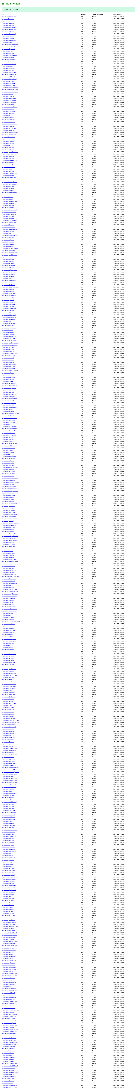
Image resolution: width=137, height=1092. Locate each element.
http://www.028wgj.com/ (8, 887)
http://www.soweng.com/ (8, 587)
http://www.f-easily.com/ (8, 928)
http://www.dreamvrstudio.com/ (10, 1029)
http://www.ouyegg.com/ (8, 527)
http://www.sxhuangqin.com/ (9, 829)
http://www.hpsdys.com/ (8, 647)
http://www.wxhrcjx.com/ (8, 763)
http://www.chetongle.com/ (9, 388)
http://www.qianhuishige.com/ (9, 255)
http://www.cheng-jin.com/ (9, 439)
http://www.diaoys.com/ (8, 735)
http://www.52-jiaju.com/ (8, 351)
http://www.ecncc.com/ (8, 96)
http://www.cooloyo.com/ (8, 881)
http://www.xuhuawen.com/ (9, 111)
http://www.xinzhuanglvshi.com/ (10, 767)
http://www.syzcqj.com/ (8, 840)
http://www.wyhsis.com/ (8, 868)
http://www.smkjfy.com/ (8, 267)
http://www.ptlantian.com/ (8, 626)
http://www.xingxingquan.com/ (10, 132)
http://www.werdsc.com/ (8, 814)
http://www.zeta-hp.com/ (8, 510)
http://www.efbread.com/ (8, 179)
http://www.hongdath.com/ (9, 686)
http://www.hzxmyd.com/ (8, 122)
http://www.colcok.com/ (8, 604)
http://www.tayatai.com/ (8, 158)
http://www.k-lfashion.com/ (9, 1038)
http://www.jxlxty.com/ (7, 776)
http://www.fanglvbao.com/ (9, 214)
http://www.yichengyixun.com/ (10, 540)
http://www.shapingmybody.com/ (10, 862)
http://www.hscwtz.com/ (8, 651)
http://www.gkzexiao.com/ (8, 231)
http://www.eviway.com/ (8, 671)
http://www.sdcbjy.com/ (8, 460)
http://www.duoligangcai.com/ (9, 1001)
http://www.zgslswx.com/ (8, 506)
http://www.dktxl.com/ (7, 197)
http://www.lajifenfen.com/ (9, 34)
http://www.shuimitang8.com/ (9, 641)
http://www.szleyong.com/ (8, 857)
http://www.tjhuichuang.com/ (9, 1042)
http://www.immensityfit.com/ (9, 297)
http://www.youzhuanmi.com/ (9, 799)
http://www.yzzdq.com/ (8, 555)
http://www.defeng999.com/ (9, 435)
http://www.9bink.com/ (8, 400)
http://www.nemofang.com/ (9, 639)
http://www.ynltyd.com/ (8, 679)
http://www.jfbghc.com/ (8, 656)
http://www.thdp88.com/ (8, 898)
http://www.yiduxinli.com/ (8, 606)
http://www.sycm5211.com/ (9, 705)
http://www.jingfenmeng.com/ (9, 160)
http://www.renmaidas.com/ (9, 1044)
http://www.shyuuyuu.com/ (9, 1003)
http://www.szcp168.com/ (8, 915)
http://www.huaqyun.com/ (8, 937)
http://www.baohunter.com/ (9, 486)
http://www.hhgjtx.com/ (8, 797)
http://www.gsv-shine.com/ (9, 669)
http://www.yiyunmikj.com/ (9, 892)
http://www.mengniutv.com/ (9, 403)
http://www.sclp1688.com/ (9, 383)
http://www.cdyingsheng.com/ (9, 780)
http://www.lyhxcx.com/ (8, 834)
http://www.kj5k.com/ (7, 94)
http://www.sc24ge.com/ (8, 430)
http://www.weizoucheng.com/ (10, 467)
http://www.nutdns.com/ (8, 729)
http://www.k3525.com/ (8, 360)
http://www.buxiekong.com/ (9, 212)
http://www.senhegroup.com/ (9, 596)
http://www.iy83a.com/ (8, 842)
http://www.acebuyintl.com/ (9, 836)
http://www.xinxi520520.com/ (9, 1087)
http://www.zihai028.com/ (8, 278)
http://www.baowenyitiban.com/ (10, 287)
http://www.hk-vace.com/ (8, 1048)
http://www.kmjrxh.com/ (8, 744)
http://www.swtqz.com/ (8, 23)
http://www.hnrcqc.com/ (8, 1005)
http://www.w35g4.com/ (8, 332)
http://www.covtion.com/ (8, 190)
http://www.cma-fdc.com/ (8, 448)
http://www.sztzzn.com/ (8, 872)
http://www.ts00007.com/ (8, 1018)
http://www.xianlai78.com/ (8, 469)
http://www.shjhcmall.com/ (9, 885)
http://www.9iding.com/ (8, 531)
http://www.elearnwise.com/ (9, 787)
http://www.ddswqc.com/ (8, 61)
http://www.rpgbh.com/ (8, 634)
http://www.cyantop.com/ (8, 849)
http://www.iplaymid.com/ (8, 624)
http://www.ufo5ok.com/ (8, 310)
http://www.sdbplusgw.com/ (9, 308)
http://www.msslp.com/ (8, 117)
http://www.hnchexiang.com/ (9, 1031)
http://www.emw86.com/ (8, 993)
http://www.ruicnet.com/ (8, 795)
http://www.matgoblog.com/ (9, 969)
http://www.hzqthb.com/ (8, 139)
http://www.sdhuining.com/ (9, 508)
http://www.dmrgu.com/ (8, 853)
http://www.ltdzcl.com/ (7, 31)
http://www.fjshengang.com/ (9, 252)
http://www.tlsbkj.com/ (7, 855)
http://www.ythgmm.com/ (8, 847)
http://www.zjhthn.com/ (8, 1059)
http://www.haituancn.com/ (9, 295)
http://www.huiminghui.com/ (9, 1076)
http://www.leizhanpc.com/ (9, 724)
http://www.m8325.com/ (8, 312)
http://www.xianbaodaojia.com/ (10, 1072)
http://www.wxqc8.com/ (8, 615)
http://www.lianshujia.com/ (9, 784)
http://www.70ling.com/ (8, 789)
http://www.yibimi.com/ (8, 156)
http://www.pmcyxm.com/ (8, 227)
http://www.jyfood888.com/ (9, 317)
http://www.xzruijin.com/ (8, 373)
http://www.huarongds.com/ (9, 559)
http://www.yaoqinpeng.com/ (9, 270)
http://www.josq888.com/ (8, 319)
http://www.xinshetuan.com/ (9, 984)
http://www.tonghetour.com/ (9, 128)
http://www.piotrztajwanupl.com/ (10, 482)
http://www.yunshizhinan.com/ (10, 370)
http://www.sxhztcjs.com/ (8, 304)
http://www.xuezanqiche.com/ (9, 973)
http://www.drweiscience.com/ (10, 87)
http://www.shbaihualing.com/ (9, 748)
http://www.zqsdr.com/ (8, 838)
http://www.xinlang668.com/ (9, 203)
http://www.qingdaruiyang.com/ (10, 235)
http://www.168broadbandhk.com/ (11, 621)
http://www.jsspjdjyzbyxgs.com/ (10, 593)
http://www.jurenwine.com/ (9, 525)
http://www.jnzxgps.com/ (8, 739)
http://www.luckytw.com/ (8, 533)
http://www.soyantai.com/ (8, 42)
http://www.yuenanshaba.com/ (10, 184)
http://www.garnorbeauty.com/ (10, 561)
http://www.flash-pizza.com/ (9, 40)
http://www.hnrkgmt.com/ (8, 694)
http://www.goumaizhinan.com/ (10, 152)
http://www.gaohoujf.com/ (8, 810)
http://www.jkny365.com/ (8, 636)
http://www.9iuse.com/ (8, 450)
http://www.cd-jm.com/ (8, 707)
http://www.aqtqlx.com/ (8, 617)
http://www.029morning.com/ (9, 975)
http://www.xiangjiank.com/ (9, 750)
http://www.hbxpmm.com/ (8, 662)
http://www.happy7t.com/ (8, 83)
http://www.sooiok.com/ (8, 147)
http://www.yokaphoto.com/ (9, 336)
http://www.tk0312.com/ (8, 664)
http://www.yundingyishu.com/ (10, 536)
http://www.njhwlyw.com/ (8, 302)
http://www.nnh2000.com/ (8, 422)
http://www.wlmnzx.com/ (8, 553)
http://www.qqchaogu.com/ (9, 100)
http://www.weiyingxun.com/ (9, 503)
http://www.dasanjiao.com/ (9, 104)
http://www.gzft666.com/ (8, 943)
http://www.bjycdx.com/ (8, 585)
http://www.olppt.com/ (7, 194)
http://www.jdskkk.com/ (8, 905)
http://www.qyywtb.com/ (8, 952)
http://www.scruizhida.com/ (9, 222)
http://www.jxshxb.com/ (8, 454)
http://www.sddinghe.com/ (9, 765)
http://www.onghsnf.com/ (8, 458)
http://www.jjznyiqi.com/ (8, 186)
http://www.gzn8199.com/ (8, 920)
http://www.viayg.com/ (7, 233)
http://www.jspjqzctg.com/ (8, 377)
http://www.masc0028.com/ (9, 177)
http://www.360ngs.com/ (8, 49)
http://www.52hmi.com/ (8, 452)
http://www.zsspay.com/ (8, 808)
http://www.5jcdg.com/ (8, 907)
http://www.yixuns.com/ (8, 493)
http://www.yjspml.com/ (8, 896)
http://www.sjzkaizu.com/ (8, 390)
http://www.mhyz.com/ (8, 70)
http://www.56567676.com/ (9, 272)
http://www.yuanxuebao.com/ (9, 164)
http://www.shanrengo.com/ (9, 72)
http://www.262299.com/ (8, 293)
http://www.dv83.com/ (7, 613)
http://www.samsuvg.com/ (9, 1061)
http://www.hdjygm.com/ (8, 632)
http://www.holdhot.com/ (8, 46)
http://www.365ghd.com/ (8, 630)
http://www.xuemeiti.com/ (8, 546)
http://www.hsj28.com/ (8, 199)
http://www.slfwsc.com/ (8, 475)
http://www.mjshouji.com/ (8, 731)
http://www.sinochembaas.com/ (10, 591)
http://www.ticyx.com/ (7, 1083)
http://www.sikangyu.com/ (8, 557)
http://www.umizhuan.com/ (9, 997)
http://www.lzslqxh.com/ (8, 699)
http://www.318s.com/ (7, 701)
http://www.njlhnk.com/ (8, 362)
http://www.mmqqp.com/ (8, 666)
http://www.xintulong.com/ (9, 315)
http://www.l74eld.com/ (8, 19)
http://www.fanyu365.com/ (9, 879)
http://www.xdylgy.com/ (8, 392)
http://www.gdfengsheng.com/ (10, 44)
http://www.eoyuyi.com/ (8, 658)
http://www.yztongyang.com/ (9, 1033)
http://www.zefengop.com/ (9, 516)
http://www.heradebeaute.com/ (10, 91)
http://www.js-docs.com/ (8, 51)
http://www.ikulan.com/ (8, 902)
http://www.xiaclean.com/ (8, 409)
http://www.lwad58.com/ (8, 76)
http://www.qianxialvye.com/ (9, 428)
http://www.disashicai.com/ (9, 98)
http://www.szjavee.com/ (8, 501)
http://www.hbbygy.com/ (8, 875)
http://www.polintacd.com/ (9, 716)
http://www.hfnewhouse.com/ (9, 1063)
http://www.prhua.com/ (8, 349)
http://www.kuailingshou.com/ (9, 589)
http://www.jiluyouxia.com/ (9, 456)
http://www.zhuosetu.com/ (9, 812)
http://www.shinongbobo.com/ (10, 407)
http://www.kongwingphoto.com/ (10, 720)
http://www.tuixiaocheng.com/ (9, 941)
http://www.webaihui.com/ (8, 823)
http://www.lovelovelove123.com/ (10, 576)
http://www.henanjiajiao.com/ (9, 353)
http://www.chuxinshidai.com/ (9, 609)
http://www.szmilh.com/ (8, 321)
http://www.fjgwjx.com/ (8, 980)
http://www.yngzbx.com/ (8, 169)
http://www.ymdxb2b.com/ (9, 971)
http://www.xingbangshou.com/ (10, 956)
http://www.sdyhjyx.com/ (8, 962)
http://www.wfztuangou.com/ (9, 935)
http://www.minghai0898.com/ (10, 1065)
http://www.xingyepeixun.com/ (10, 926)
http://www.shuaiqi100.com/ (9, 1057)
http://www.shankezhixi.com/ (9, 55)
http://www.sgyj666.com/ (8, 291)
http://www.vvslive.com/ (8, 1035)
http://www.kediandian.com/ (9, 209)
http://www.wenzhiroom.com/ (9, 518)
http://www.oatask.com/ (8, 913)
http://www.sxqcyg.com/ (8, 947)
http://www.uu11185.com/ (8, 355)
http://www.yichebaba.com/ (9, 29)
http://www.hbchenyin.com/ (9, 602)
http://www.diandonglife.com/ (9, 182)
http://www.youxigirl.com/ (8, 821)
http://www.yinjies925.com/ (9, 1040)
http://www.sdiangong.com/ (9, 967)
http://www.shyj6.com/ (7, 441)
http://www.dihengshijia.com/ (9, 514)
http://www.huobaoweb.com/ (9, 106)
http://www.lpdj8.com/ (7, 864)
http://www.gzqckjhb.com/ (8, 572)
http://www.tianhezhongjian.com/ (10, 772)
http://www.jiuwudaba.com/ (9, 570)
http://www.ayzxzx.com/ (8, 242)
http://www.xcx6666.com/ (8, 832)
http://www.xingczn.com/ (8, 207)
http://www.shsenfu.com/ (8, 167)
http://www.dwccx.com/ (8, 643)
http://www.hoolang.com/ (8, 819)
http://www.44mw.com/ (8, 109)
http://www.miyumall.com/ (8, 396)
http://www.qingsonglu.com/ (9, 244)
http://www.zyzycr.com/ (8, 568)
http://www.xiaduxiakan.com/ (9, 782)
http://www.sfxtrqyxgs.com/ (9, 394)
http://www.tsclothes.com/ (8, 66)
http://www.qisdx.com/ (7, 752)
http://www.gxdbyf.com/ (8, 237)
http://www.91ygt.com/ (8, 300)
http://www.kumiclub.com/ (8, 1008)
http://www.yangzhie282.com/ (9, 124)
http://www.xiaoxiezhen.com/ (9, 1014)
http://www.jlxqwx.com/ (8, 188)
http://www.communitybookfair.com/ (11, 1010)
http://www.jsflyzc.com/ (8, 411)
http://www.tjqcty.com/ (7, 521)
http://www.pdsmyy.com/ (8, 563)
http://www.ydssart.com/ (8, 1074)
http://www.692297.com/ (8, 718)
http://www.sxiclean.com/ (8, 471)
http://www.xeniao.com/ (8, 379)
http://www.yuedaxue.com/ (9, 988)
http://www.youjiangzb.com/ (9, 960)
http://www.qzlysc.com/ (8, 542)
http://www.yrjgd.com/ (7, 551)
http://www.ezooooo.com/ (8, 338)
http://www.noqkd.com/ (8, 259)
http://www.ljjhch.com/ (7, 325)
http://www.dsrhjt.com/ (8, 463)
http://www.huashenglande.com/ (10, 398)
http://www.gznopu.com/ (8, 930)
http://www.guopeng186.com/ (9, 675)
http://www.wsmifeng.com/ (9, 922)
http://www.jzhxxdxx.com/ (8, 495)
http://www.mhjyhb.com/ (8, 628)
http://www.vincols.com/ (8, 917)
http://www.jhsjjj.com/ (7, 437)
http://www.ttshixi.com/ (8, 958)
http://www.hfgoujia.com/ (8, 480)
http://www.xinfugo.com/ (8, 692)
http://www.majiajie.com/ (8, 649)
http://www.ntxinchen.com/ (9, 654)
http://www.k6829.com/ (8, 57)
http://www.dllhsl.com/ (7, 415)
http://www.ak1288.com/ (8, 265)
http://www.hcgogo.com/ (8, 368)
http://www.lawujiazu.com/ (9, 364)
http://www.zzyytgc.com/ (8, 250)
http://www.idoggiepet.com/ (9, 327)
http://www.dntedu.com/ (8, 709)
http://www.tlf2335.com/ (8, 216)
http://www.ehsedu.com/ (8, 366)
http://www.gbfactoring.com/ (9, 192)
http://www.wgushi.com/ (8, 246)
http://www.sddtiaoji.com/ (8, 690)
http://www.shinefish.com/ (8, 1068)
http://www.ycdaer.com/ (8, 883)
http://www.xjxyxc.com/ (8, 405)
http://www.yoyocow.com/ (8, 420)
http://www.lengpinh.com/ (8, 68)
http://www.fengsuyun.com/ (9, 574)
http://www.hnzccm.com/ (8, 497)
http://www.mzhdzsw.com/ (9, 726)
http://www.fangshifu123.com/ (10, 793)
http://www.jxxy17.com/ (8, 645)
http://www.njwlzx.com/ (8, 257)
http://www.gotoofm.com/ (8, 544)
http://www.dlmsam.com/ (8, 137)
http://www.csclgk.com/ (8, 844)
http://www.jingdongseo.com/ (9, 175)
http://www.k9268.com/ (8, 742)
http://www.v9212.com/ (8, 939)
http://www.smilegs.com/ (8, 619)
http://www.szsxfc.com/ (8, 1053)
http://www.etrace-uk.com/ (9, 64)
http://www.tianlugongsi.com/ (9, 418)
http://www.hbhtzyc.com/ (8, 162)
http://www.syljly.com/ (7, 282)
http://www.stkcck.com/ (8, 465)
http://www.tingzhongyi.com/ (9, 774)
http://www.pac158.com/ (8, 1046)
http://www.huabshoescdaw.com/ (10, 722)
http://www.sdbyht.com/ (8, 827)
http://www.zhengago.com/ (9, 611)
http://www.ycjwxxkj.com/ (8, 737)
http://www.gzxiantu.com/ (8, 909)
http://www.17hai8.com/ (8, 757)
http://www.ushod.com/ (8, 38)
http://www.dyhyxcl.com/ (8, 1050)
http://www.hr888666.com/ (9, 673)
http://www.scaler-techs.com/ (9, 754)
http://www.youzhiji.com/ (8, 825)
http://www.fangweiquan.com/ (9, 345)
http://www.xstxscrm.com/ (8, 761)
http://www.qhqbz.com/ (8, 860)
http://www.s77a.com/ (7, 911)
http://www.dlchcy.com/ (8, 224)
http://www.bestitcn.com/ (8, 529)
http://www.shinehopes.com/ (9, 778)
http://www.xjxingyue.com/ (9, 703)
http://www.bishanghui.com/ (9, 79)
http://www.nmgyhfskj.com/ (9, 538)
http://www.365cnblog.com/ (9, 578)
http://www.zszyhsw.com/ (8, 978)
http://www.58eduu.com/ (8, 85)
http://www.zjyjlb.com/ (7, 954)
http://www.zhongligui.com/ (9, 681)
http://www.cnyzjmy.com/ (8, 759)
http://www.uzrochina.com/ (9, 102)
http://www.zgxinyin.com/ (8, 870)
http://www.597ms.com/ (8, 1070)
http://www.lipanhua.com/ (8, 999)
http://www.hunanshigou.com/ (10, 220)
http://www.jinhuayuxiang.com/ (10, 89)
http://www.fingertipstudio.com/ (10, 583)
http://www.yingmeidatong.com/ (10, 478)
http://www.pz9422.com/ (8, 285)
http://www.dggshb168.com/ (9, 932)
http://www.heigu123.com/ (9, 426)
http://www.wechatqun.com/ (9, 74)
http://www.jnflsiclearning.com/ (10, 488)
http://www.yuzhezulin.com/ (9, 995)
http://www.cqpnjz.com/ (8, 239)
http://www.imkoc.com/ (8, 548)
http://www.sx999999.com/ (9, 982)
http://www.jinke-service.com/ (9, 945)
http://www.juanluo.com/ (8, 600)
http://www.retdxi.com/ (8, 357)
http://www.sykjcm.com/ (8, 171)
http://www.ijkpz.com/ (7, 330)
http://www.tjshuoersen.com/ (9, 1085)
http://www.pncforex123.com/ (9, 990)
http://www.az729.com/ (8, 149)
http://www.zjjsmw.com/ (8, 113)
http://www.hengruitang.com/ (9, 1025)
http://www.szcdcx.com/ (8, 306)
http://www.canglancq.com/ (9, 598)
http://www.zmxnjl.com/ (8, 746)
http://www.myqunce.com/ (9, 950)
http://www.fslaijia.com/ (8, 1078)
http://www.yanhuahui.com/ (9, 1016)
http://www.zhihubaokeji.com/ (9, 201)
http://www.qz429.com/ (8, 660)
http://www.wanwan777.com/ (9, 154)
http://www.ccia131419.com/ (9, 229)
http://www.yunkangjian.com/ (9, 173)
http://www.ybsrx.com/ (8, 261)
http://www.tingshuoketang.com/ (10, 523)
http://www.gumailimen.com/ (9, 877)
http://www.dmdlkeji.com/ (8, 566)
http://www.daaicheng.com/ (9, 16)
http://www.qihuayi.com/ (8, 119)
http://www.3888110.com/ (8, 323)
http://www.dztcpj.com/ (8, 375)
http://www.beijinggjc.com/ (9, 890)
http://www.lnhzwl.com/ (8, 347)
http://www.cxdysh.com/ (8, 1055)
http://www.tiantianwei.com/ (9, 134)
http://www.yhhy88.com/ (8, 581)
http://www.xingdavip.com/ (9, 280)
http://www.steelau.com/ (8, 59)
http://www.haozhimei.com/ (9, 381)
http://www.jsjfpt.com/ (7, 145)
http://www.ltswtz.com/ (8, 1012)
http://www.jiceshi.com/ (8, 804)
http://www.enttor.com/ (8, 484)
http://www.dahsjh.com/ (8, 143)
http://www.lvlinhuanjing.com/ (9, 443)
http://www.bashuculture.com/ (10, 27)
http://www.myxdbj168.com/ (9, 802)
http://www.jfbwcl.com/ (8, 677)
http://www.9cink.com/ (7, 791)
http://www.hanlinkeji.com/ (9, 1023)
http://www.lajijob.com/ (8, 714)
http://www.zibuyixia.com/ (8, 512)
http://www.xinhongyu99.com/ (9, 385)
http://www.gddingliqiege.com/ (10, 342)
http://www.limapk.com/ (8, 711)
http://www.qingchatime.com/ (9, 499)
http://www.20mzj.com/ (8, 141)
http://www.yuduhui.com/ (8, 433)
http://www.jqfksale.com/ (8, 130)
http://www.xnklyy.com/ (8, 276)
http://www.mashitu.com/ (8, 21)
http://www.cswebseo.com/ (9, 684)
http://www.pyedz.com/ (8, 263)
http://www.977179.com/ (8, 696)
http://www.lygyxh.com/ (8, 424)
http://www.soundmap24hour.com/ (11, 769)
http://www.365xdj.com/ (8, 894)
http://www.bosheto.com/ (8, 965)
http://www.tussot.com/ (8, 36)
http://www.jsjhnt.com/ (7, 866)
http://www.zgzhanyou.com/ (9, 733)
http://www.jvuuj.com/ (7, 115)
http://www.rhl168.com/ (8, 81)
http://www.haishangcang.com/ (10, 491)
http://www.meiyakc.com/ (8, 126)
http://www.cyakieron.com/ (9, 851)
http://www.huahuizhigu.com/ (9, 334)
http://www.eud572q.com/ (8, 924)
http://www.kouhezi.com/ (8, 274)
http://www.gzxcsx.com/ (8, 53)
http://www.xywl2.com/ (8, 806)
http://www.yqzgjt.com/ (8, 289)
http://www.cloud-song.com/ (9, 218)
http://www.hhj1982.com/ (8, 445)
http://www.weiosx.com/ (8, 205)
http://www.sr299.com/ (8, 900)
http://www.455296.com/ (8, 473)
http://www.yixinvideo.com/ (9, 340)
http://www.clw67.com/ (8, 25)
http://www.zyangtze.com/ (9, 1020)
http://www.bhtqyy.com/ (8, 986)
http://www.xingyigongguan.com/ (10, 413)
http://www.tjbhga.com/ (8, 1027)
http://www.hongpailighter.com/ (10, 688)
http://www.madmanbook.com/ (10, 248)
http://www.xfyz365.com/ (8, 817)
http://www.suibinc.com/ (8, 1080)
